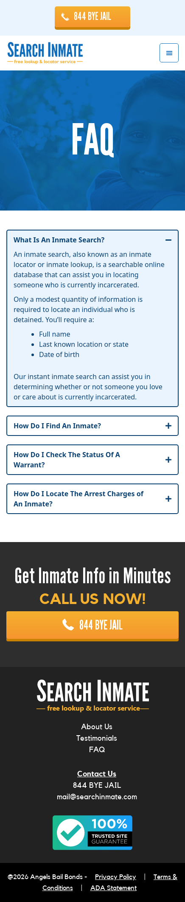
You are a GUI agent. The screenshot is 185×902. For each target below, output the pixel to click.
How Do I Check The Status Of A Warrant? (67, 459)
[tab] (92, 239)
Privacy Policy (115, 877)
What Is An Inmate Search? (59, 239)
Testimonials (96, 738)
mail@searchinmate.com (97, 797)
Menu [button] (169, 52)
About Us (96, 727)
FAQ (97, 749)
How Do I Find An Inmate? (57, 425)
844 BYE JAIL (92, 16)
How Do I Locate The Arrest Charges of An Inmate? (78, 499)
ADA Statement (113, 888)
